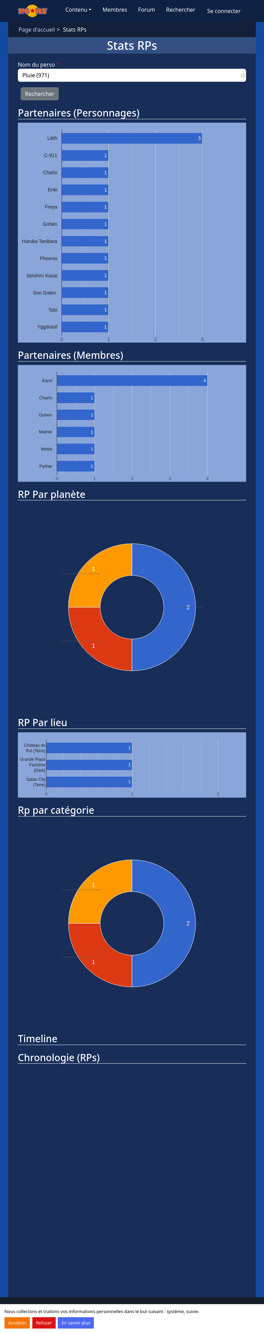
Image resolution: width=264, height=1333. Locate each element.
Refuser (44, 1323)
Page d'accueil (37, 29)
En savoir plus (76, 1323)
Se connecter (224, 11)
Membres (114, 9)
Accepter (17, 1323)
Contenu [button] (76, 9)
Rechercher (180, 9)
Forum (146, 9)
